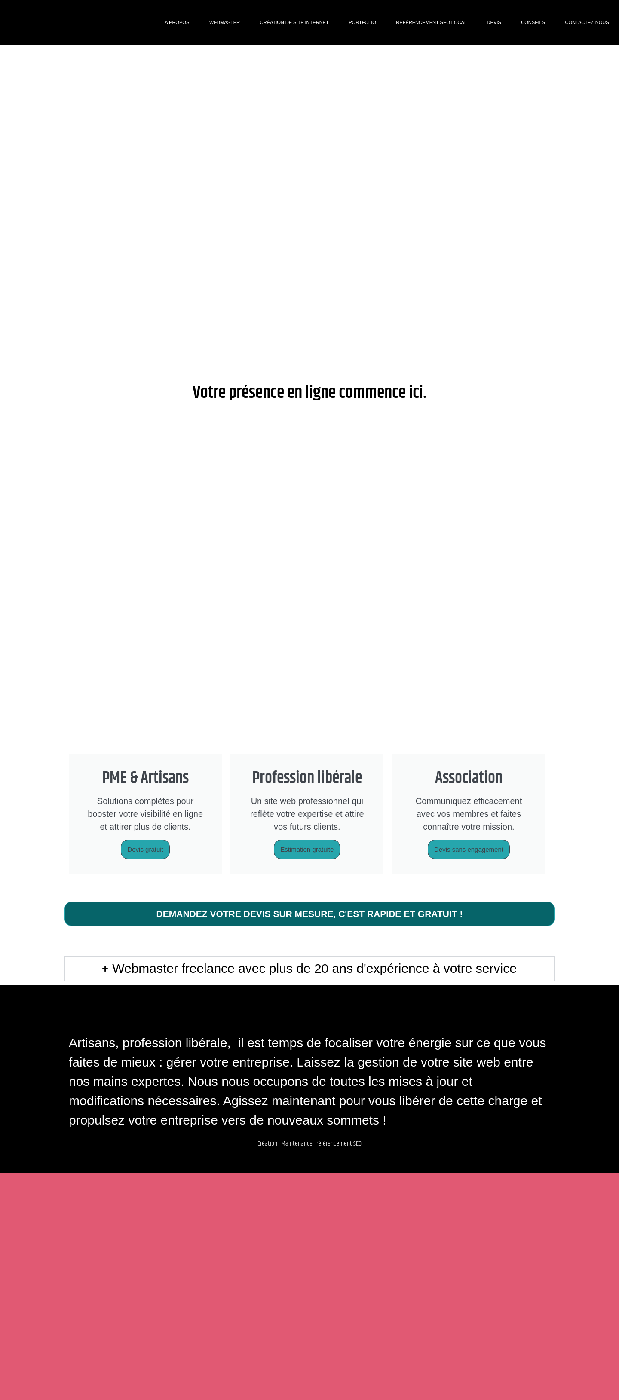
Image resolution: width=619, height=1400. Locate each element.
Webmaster (224, 22)
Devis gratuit (145, 849)
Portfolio (362, 22)
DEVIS (494, 22)
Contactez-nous (587, 22)
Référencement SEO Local (431, 22)
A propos (177, 22)
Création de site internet (294, 22)
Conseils (533, 22)
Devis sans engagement (468, 849)
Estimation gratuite (307, 849)
